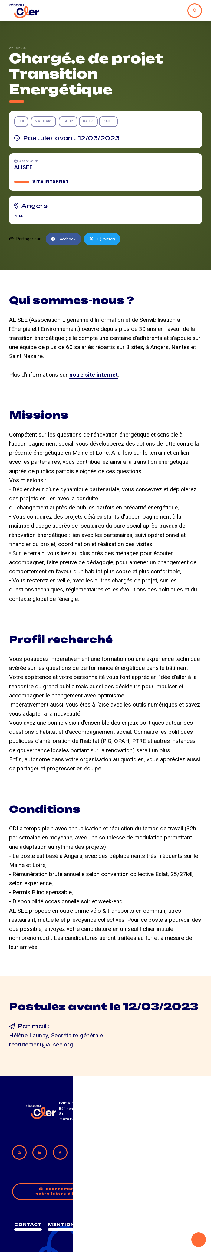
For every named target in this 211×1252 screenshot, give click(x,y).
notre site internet (93, 375)
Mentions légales (123, 1221)
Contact (72, 1221)
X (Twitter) (105, 239)
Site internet (51, 182)
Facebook (64, 239)
